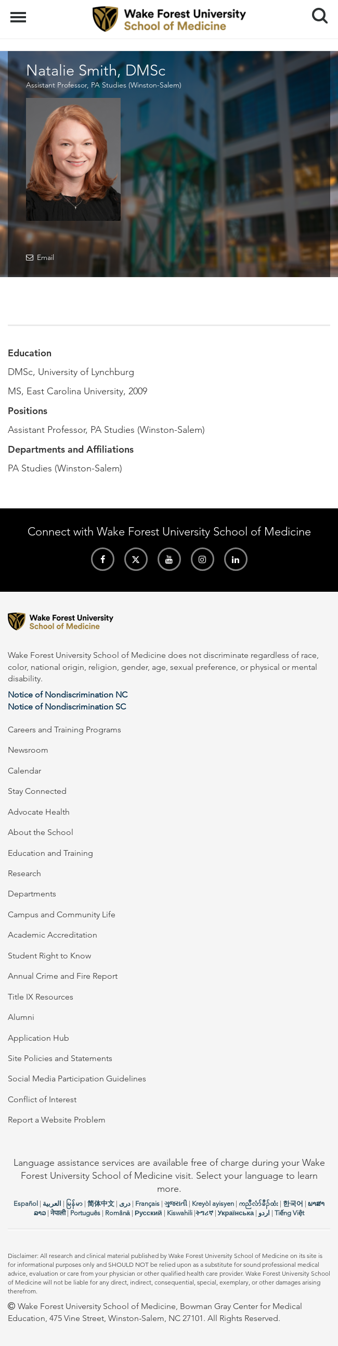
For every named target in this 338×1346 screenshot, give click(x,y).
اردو (264, 1213)
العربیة (52, 1203)
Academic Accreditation (52, 935)
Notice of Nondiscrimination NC (67, 695)
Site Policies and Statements (60, 1058)
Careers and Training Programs (64, 729)
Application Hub (38, 1038)
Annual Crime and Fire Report (63, 976)
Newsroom (28, 750)
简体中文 (100, 1203)
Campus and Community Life (61, 914)
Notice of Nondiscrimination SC (67, 707)
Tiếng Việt (289, 1213)
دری (125, 1203)
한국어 (293, 1203)
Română (117, 1213)
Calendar (24, 771)
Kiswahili (179, 1213)
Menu (19, 12)
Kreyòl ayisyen (213, 1203)
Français (147, 1203)
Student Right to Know (49, 956)
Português (85, 1213)
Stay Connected (37, 791)
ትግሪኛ (204, 1213)
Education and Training (50, 853)
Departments (32, 894)
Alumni (21, 1017)
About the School (40, 832)
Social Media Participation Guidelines (77, 1078)
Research (24, 873)
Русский (148, 1213)
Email (45, 257)
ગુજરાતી (175, 1203)
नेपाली (58, 1213)
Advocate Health (39, 812)
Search (316, 11)
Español (26, 1203)
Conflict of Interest (42, 1099)
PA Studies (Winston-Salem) (136, 85)
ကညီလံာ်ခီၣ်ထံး (258, 1203)
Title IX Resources (40, 997)
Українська (236, 1213)
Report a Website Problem (57, 1120)
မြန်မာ (74, 1203)
